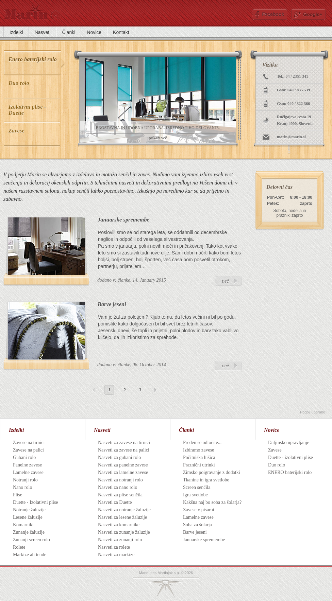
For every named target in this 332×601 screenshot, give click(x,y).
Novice (271, 430)
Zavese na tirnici (29, 442)
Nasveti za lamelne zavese (123, 472)
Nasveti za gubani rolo (119, 457)
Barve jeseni (112, 304)
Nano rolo (22, 487)
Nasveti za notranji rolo (120, 479)
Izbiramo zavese (198, 450)
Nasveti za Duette (115, 502)
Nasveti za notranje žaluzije (124, 509)
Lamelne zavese (28, 472)
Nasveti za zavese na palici (123, 450)
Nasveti (102, 430)
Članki (186, 430)
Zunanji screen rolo (31, 539)
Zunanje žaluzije (29, 532)
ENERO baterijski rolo (290, 472)
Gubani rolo (24, 457)
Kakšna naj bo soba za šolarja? (212, 502)
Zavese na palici (28, 450)
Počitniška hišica (199, 457)
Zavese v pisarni (198, 509)
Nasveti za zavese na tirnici (124, 442)
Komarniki (23, 524)
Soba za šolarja (197, 524)
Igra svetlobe (195, 494)
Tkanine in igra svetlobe (206, 479)
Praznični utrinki (199, 464)
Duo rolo (276, 464)
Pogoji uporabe (312, 412)
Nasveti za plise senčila (120, 494)
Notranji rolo (25, 479)
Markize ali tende (29, 554)
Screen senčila (196, 487)
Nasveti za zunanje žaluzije (124, 532)
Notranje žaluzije (29, 509)
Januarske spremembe (123, 220)
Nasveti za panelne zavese (123, 464)
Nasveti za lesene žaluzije (122, 517)
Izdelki (16, 430)
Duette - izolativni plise (290, 457)
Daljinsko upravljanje (288, 442)
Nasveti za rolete (114, 547)
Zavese (275, 450)
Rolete (19, 547)
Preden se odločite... (202, 442)
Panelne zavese (27, 464)
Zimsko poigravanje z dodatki (211, 472)
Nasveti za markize (116, 554)
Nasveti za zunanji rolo (120, 539)
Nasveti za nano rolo (117, 487)
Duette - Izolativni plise (35, 502)
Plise (17, 494)
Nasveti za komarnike (118, 524)
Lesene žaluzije (28, 517)
